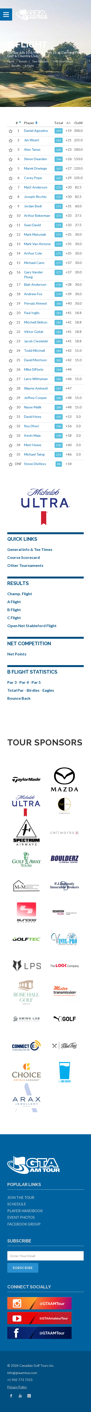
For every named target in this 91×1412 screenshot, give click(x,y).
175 (58, 234)
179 (58, 294)
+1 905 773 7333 (20, 1380)
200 (58, 445)
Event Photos (21, 1217)
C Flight (14, 617)
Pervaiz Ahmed (35, 303)
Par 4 (24, 682)
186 (58, 379)
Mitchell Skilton (35, 322)
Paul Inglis (32, 313)
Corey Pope (33, 178)
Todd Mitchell (34, 350)
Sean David (32, 225)
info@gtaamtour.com (22, 1373)
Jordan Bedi (33, 206)
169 (58, 178)
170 (58, 187)
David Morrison (35, 360)
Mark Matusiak (35, 234)
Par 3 (12, 682)
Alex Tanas (32, 149)
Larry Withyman (36, 379)
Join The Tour (20, 1197)
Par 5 (36, 682)
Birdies (33, 690)
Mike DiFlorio (33, 369)
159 (58, 131)
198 (58, 435)
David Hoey (32, 416)
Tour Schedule (40, 61)
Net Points (16, 654)
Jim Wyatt (31, 140)
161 (58, 140)
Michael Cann (34, 263)
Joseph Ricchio (35, 197)
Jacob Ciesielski (36, 341)
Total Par (16, 690)
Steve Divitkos (35, 464)
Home (10, 61)
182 (58, 351)
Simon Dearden (35, 159)
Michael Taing (34, 454)
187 (58, 388)
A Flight (14, 601)
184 (58, 369)
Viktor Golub (33, 332)
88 (58, 464)
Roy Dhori (31, 426)
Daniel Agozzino (36, 130)
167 (58, 168)
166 (58, 159)
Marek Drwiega (35, 168)
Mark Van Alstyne (37, 244)
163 (58, 149)
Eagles (48, 690)
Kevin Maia (32, 435)
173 (58, 216)
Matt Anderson (35, 187)
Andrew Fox (33, 294)
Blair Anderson (35, 284)
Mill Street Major (63, 61)
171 (58, 206)
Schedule (16, 1204)
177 (58, 263)
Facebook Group (24, 1224)
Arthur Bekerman (37, 215)
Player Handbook (25, 1211)
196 (58, 426)
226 (58, 454)
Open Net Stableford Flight (32, 625)
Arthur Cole (33, 253)
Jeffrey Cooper (35, 398)
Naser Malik (32, 407)
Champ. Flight (19, 593)
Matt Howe (32, 445)
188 (58, 398)
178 (58, 284)
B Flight (14, 609)
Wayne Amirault (36, 388)
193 (58, 417)
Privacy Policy (17, 1387)
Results (16, 66)
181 (58, 313)
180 (58, 303)
